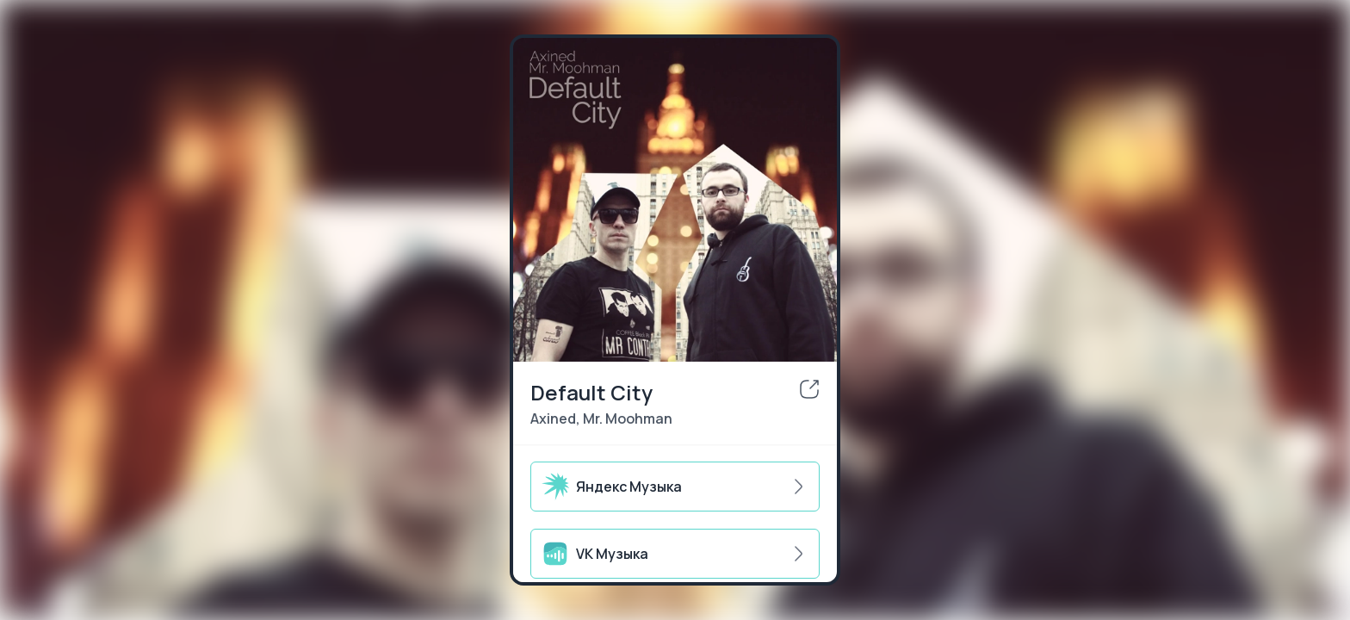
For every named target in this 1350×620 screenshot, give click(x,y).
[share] (809, 389)
